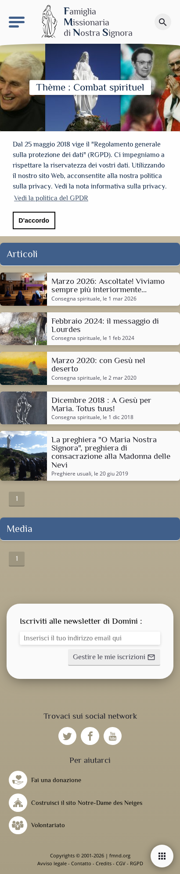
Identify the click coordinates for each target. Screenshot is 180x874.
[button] (114, 657)
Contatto (81, 863)
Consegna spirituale (75, 298)
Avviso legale (52, 863)
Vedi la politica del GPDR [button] (51, 198)
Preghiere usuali (71, 473)
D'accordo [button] (33, 220)
